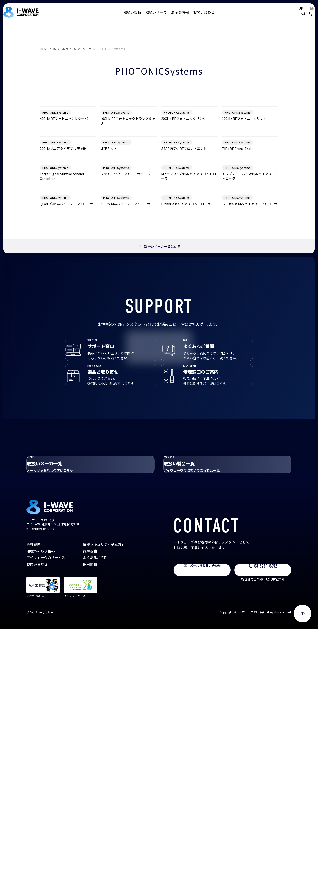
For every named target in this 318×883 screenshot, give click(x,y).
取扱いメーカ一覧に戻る (159, 469)
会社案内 (33, 798)
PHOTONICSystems (55, 168)
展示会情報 (180, 16)
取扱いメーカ (156, 16)
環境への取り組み (40, 804)
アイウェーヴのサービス (45, 811)
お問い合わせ (203, 16)
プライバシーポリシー (39, 866)
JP (290, 12)
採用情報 (90, 818)
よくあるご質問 (95, 811)
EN (301, 12)
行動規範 (90, 804)
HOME (44, 49)
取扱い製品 (132, 16)
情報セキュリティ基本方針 (104, 798)
